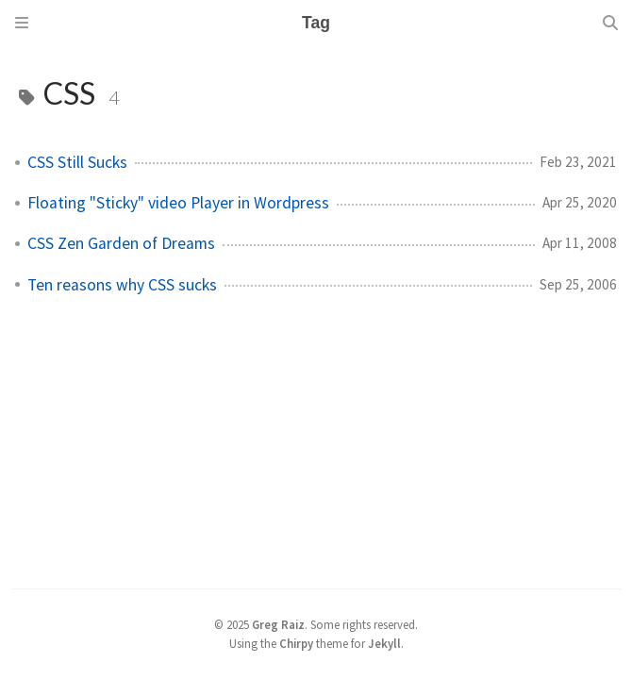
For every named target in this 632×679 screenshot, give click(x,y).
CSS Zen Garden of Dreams (121, 243)
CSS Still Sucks (77, 162)
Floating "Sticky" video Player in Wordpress (178, 202)
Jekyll (384, 643)
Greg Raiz (278, 624)
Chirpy (296, 643)
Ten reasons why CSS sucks (122, 284)
